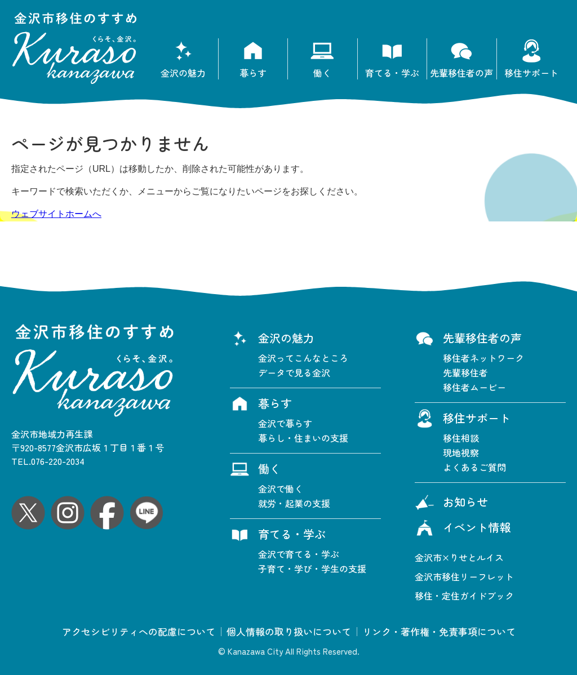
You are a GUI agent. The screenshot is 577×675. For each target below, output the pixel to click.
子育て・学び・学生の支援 (312, 568)
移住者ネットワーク (483, 358)
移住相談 (461, 438)
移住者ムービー (474, 387)
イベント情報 (463, 528)
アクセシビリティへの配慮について (138, 631)
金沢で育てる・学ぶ (298, 554)
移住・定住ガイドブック (464, 595)
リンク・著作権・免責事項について (439, 631)
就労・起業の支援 (294, 503)
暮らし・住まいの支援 (303, 438)
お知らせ (451, 503)
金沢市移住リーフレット (464, 576)
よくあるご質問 (474, 467)
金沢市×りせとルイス (459, 557)
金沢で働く (280, 488)
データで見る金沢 (294, 372)
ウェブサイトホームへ (56, 214)
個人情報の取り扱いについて (289, 631)
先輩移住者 (465, 372)
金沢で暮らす (285, 423)
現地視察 (461, 452)
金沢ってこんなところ (303, 358)
